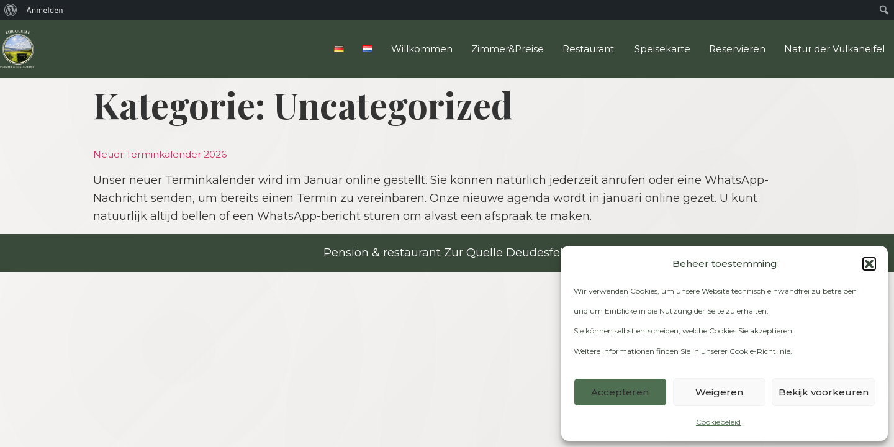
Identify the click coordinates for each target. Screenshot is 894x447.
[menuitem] (11, 10)
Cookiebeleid (718, 422)
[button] (869, 264)
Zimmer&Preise (507, 49)
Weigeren (719, 392)
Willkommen (422, 49)
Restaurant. (589, 49)
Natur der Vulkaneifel (834, 49)
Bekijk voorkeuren (824, 392)
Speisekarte (662, 49)
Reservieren (737, 49)
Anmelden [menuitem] (44, 10)
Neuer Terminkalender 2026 (160, 154)
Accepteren (620, 392)
